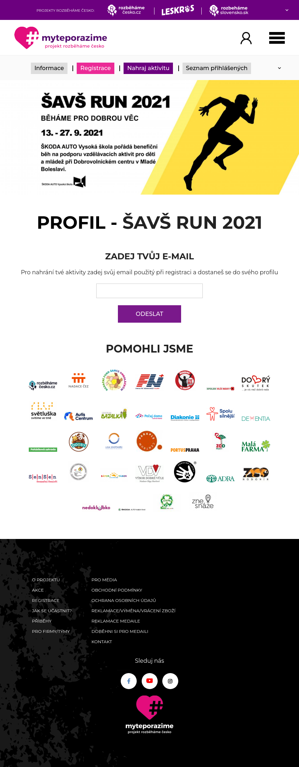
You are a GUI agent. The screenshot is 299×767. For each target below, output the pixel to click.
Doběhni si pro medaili (119, 631)
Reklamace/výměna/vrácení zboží (133, 610)
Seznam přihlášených (217, 68)
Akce (38, 590)
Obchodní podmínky (116, 590)
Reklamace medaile (115, 621)
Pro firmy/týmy (51, 631)
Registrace (95, 68)
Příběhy (41, 621)
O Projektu (46, 579)
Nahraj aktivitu (148, 68)
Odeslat (149, 314)
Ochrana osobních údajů (123, 600)
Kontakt (101, 641)
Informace (49, 68)
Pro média (104, 579)
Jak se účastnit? (52, 610)
